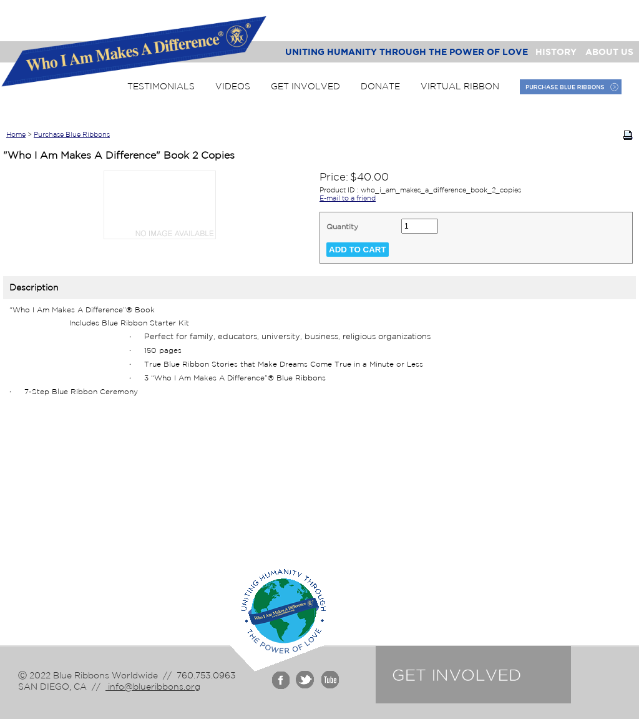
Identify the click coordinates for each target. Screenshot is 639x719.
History (556, 51)
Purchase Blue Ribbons (72, 134)
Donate (380, 86)
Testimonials (161, 86)
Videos (232, 86)
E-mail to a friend (348, 198)
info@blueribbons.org (152, 687)
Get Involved (305, 86)
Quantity (342, 226)
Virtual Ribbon (460, 86)
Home (16, 134)
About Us (609, 51)
